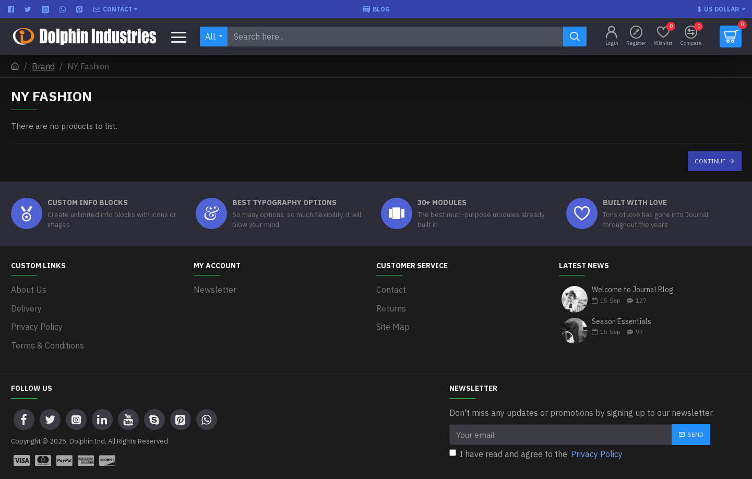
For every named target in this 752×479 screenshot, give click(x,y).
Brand (43, 66)
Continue (710, 161)
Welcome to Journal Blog (633, 290)
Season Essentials (621, 322)
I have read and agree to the (536, 443)
